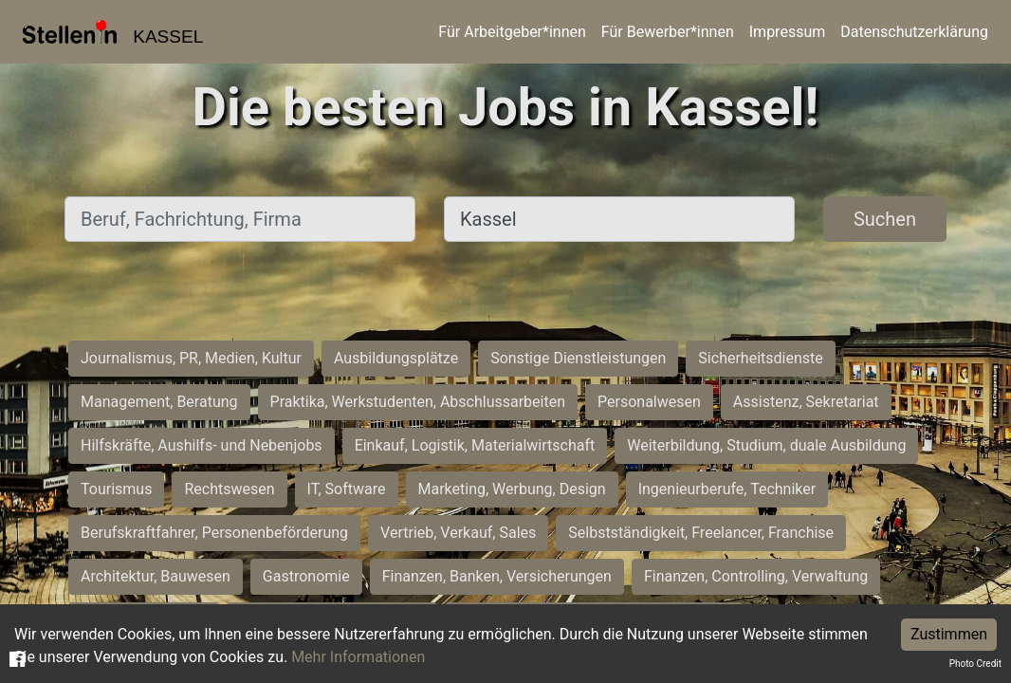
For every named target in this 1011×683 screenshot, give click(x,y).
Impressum (787, 32)
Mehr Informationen (358, 657)
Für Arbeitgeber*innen (511, 32)
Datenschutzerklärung (914, 32)
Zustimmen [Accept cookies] (948, 634)
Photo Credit (975, 663)
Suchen (885, 219)
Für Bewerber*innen (667, 32)
